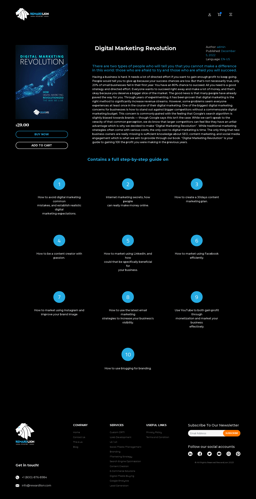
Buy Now (41, 134)
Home (76, 432)
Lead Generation (119, 486)
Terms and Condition (157, 437)
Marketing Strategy (121, 457)
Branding (115, 452)
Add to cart (41, 145)
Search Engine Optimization (125, 461)
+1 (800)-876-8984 (31, 477)
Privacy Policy (154, 432)
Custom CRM (117, 432)
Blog (75, 447)
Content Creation (119, 466)
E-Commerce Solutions (122, 471)
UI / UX (113, 442)
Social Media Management (125, 447)
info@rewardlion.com (33, 486)
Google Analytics (119, 481)
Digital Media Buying (122, 476)
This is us (77, 442)
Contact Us (79, 437)
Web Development (120, 437)
